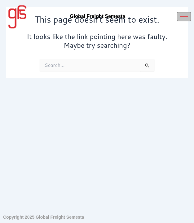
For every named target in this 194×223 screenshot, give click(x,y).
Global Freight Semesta (97, 16)
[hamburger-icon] (184, 16)
